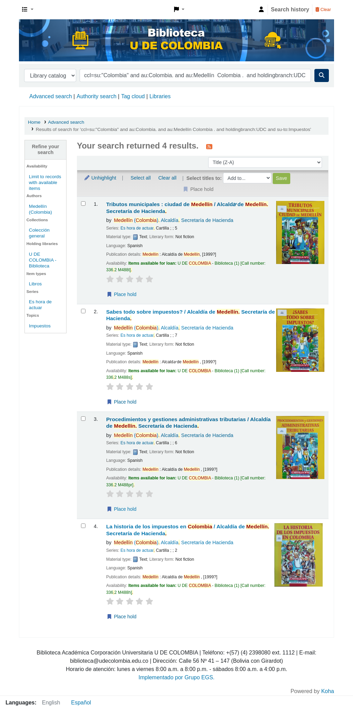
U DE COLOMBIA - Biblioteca (43, 260)
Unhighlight (100, 178)
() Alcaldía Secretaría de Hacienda (173, 220)
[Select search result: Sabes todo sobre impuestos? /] (83, 311)
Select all (141, 178)
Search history (290, 9)
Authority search (97, 96)
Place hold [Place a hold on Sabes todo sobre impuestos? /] (122, 402)
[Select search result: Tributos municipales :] (83, 203)
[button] (27, 10)
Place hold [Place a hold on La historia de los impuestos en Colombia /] (122, 616)
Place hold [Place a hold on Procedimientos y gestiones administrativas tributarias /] (122, 509)
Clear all (167, 178)
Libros (35, 283)
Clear (323, 9)
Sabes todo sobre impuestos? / (190, 315)
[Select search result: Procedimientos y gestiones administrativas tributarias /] (83, 418)
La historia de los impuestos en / (187, 530)
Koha (327, 691)
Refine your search (45, 149)
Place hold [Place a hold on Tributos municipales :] (122, 294)
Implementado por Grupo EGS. (177, 677)
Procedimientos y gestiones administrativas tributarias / (188, 422)
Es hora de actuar (136, 228)
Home (34, 122)
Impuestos (40, 325)
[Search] (321, 75)
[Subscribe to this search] (209, 146)
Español (81, 702)
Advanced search (50, 96)
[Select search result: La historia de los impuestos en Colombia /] (83, 526)
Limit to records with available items (45, 182)
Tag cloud (133, 96)
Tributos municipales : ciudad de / (187, 207)
